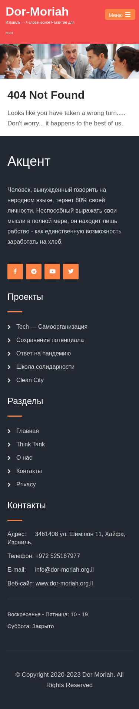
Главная (27, 431)
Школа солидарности (45, 367)
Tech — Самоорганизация (51, 327)
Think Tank (30, 444)
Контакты (29, 471)
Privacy (26, 484)
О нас (24, 457)
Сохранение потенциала (50, 340)
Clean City (30, 380)
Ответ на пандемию (43, 353)
